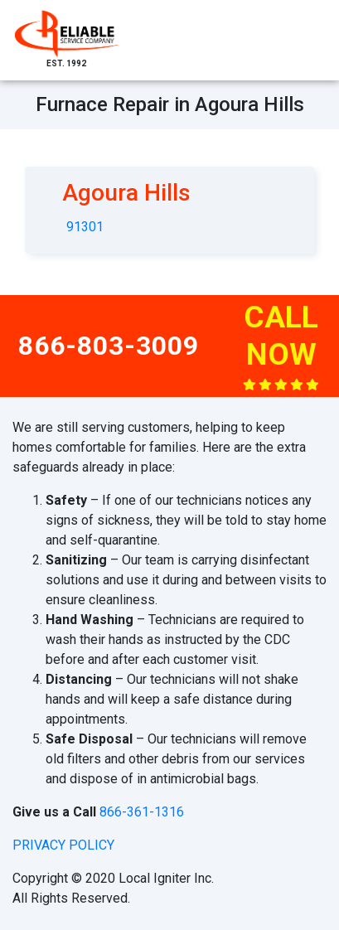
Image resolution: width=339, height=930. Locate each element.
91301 (85, 227)
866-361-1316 (141, 812)
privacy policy (63, 845)
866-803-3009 (108, 345)
